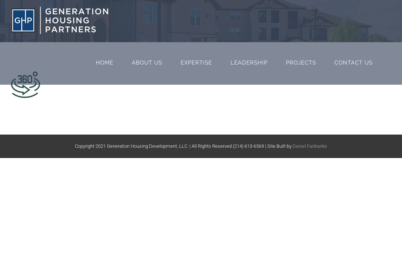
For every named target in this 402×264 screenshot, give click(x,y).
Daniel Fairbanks (310, 146)
